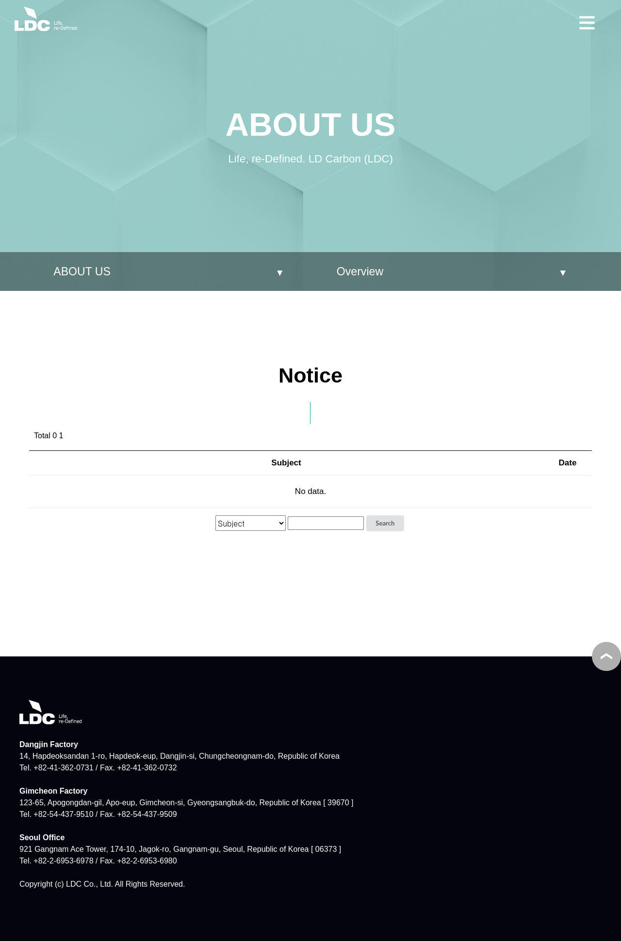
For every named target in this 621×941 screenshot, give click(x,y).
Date (568, 462)
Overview (360, 271)
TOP (606, 656)
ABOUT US (82, 271)
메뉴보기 (587, 21)
